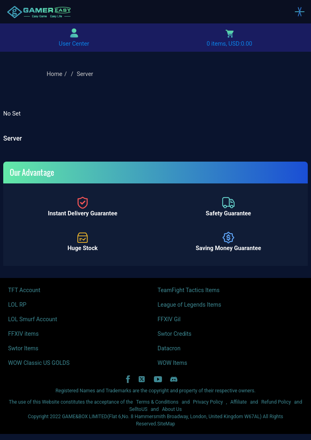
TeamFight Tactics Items (188, 290)
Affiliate (238, 402)
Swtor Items (23, 348)
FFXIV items (23, 334)
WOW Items (172, 363)
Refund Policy (276, 402)
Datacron (169, 348)
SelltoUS (138, 409)
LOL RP (17, 304)
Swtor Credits (175, 334)
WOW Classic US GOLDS (39, 363)
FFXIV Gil (169, 319)
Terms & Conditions (157, 402)
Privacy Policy (208, 402)
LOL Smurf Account (32, 319)
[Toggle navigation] (300, 11)
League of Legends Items (189, 304)
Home (54, 74)
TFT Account (24, 290)
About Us (172, 409)
